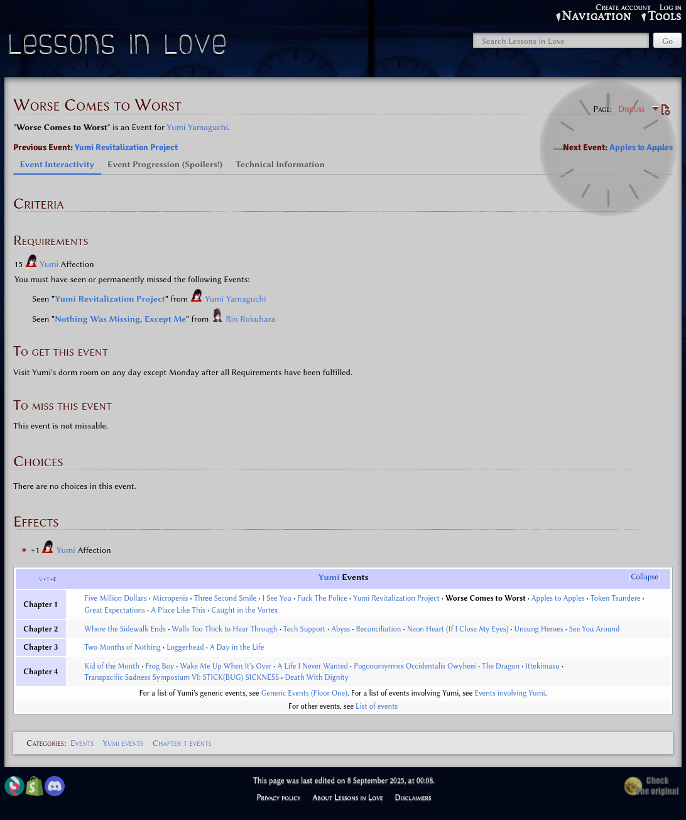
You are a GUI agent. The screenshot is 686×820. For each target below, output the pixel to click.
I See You (277, 598)
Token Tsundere (616, 598)
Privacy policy (278, 797)
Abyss (340, 629)
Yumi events (122, 743)
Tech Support (304, 629)
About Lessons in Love (347, 797)
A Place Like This (178, 610)
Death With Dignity (317, 677)
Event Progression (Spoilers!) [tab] (164, 164)
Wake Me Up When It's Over (225, 666)
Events (82, 743)
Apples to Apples (641, 147)
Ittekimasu (542, 666)
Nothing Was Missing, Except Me (120, 319)
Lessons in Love (119, 47)
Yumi (50, 264)
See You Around (594, 629)
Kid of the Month (111, 666)
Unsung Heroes (539, 629)
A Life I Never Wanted (313, 666)
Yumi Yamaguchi (196, 127)
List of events (377, 706)
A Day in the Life (237, 647)
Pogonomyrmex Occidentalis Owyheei (415, 666)
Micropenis (170, 598)
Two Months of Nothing (122, 647)
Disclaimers (413, 797)
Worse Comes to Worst (485, 598)
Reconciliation (378, 629)
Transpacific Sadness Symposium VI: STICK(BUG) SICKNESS (181, 677)
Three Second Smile (225, 598)
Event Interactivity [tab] (57, 164)
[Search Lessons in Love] (561, 40)
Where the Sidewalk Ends (125, 629)
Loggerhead (185, 647)
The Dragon (501, 666)
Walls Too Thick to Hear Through (224, 629)
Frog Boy (159, 666)
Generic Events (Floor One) (304, 693)
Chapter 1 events (182, 743)
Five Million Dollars (115, 598)
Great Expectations (114, 610)
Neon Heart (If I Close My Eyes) (458, 629)
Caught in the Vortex (244, 610)
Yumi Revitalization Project (126, 147)
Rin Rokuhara (250, 319)
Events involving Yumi (509, 693)
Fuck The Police (322, 598)
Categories (45, 743)
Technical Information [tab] (280, 164)
